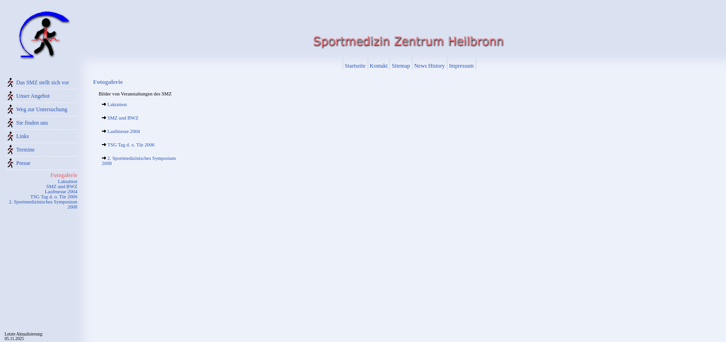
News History (429, 66)
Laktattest (67, 181)
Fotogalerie (63, 175)
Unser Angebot (33, 96)
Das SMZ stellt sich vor (42, 82)
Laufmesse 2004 (61, 191)
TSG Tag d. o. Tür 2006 (53, 196)
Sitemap (401, 66)
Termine (25, 149)
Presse (23, 163)
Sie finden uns (32, 123)
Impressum (461, 66)
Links (22, 136)
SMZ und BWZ (61, 186)
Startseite (355, 66)
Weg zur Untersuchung (41, 109)
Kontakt (379, 66)
